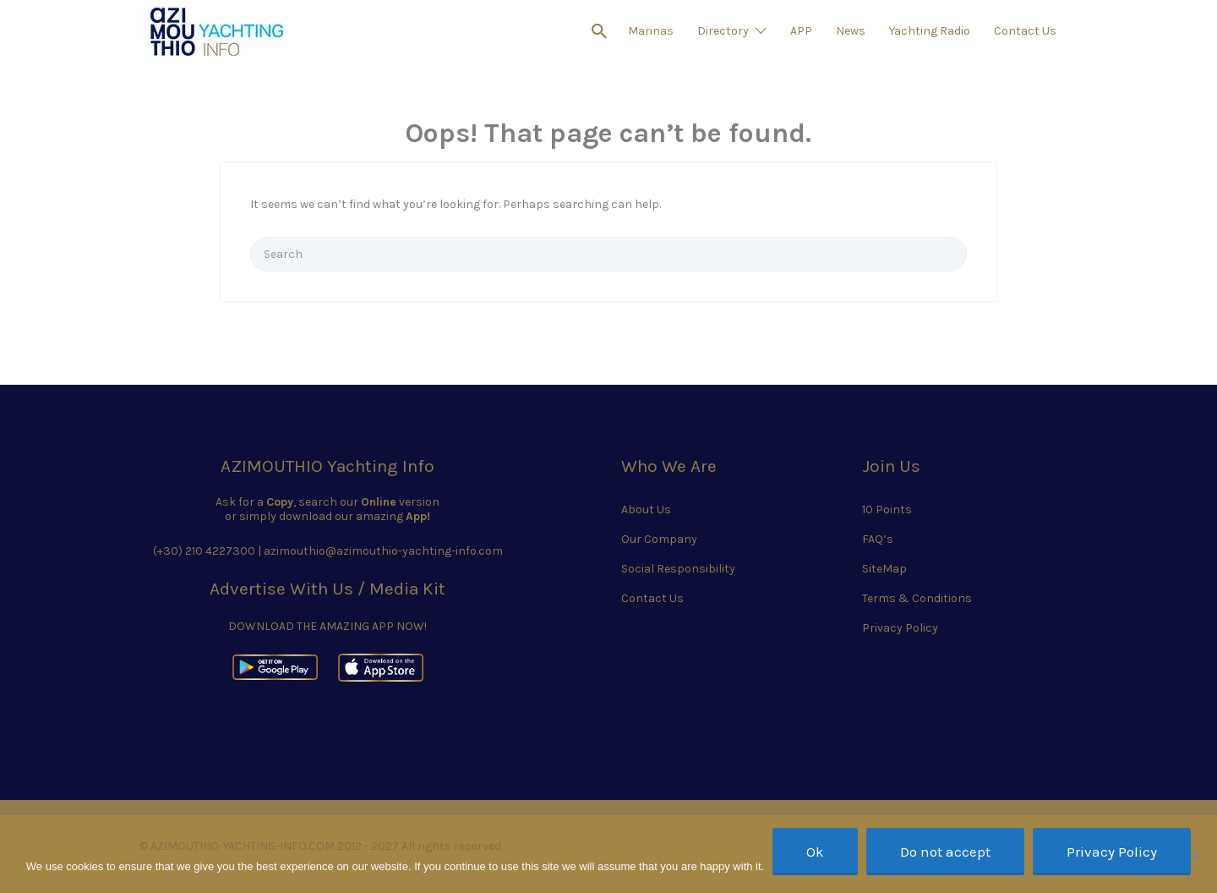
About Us (646, 509)
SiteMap (884, 569)
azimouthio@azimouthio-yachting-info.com (383, 551)
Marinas (651, 31)
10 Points (887, 509)
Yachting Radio (929, 31)
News (850, 31)
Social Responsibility (678, 569)
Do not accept (945, 851)
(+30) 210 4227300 (204, 551)
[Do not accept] (1195, 854)
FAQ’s (877, 539)
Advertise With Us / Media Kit (327, 588)
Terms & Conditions (917, 598)
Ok (815, 851)
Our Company (659, 539)
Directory (723, 31)
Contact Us (1025, 31)
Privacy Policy (900, 628)
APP (801, 31)
